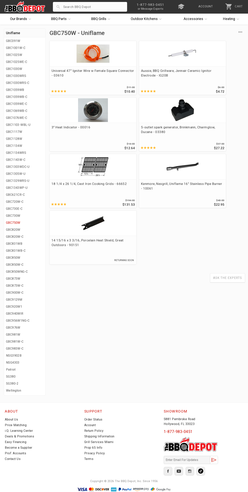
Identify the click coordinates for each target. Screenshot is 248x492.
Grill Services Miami (99, 442)
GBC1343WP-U (17, 188)
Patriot (11, 369)
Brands (21, 19)
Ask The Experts (227, 168)
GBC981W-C (15, 341)
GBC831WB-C (16, 251)
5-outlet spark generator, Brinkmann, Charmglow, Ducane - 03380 (219, 75)
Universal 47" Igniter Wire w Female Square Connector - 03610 (71, 75)
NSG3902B (14, 355)
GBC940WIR (14, 313)
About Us (12, 419)
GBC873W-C (15, 285)
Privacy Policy (95, 453)
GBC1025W (14, 55)
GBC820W (13, 230)
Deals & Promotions (20, 436)
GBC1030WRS (16, 76)
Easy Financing (16, 442)
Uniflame (13, 33)
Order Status (94, 419)
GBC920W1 (14, 306)
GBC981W (13, 334)
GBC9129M (14, 299)
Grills (101, 19)
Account (90, 425)
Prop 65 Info (94, 447)
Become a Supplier (19, 447)
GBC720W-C (15, 202)
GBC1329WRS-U (17, 181)
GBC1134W (14, 146)
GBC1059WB (15, 90)
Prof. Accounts (16, 453)
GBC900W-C (15, 292)
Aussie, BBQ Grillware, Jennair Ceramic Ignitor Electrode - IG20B (119, 75)
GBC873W (13, 278)
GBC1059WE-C (16, 104)
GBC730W (13, 216)
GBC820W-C (15, 237)
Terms (89, 459)
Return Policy (94, 431)
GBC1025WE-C (16, 62)
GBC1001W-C (15, 48)
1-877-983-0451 (178, 431)
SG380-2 (12, 383)
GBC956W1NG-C (18, 320)
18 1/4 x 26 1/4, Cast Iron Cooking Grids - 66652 (71, 131)
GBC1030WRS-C (17, 83)
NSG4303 (13, 362)
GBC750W (13, 223)
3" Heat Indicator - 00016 (170, 71)
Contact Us (13, 459)
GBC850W (13, 257)
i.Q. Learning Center (20, 431)
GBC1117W (14, 132)
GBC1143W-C (15, 160)
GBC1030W (14, 69)
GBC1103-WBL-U (18, 125)
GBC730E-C (14, 209)
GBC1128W (14, 139)
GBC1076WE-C (16, 118)
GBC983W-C (15, 348)
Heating (232, 19)
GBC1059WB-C (16, 97)
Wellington (13, 390)
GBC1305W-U (15, 174)
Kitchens (147, 19)
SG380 (11, 376)
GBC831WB (14, 244)
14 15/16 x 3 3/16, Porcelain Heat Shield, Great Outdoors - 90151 (169, 133)
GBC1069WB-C (16, 111)
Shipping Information (100, 436)
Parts (61, 19)
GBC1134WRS (16, 153)
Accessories (196, 19)
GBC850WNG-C (17, 271)
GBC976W (13, 327)
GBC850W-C (15, 264)
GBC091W (13, 41)
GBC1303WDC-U (18, 167)
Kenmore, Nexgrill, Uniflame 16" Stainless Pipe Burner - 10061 (118, 133)
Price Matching (16, 425)
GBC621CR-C (15, 195)
